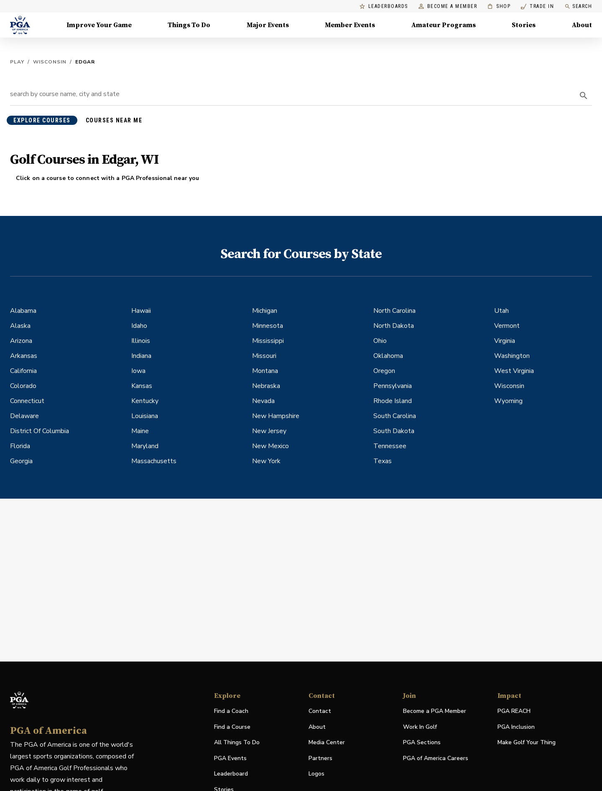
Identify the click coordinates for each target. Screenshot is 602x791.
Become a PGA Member (434, 711)
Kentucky (144, 401)
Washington (512, 355)
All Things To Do (237, 742)
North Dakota (393, 325)
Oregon (384, 370)
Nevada (263, 401)
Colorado (23, 385)
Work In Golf (420, 727)
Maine (140, 431)
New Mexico (270, 446)
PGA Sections (422, 742)
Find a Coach (231, 711)
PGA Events (230, 758)
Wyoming (508, 401)
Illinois (140, 340)
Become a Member (447, 6)
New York (266, 461)
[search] (583, 95)
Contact (320, 711)
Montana (265, 370)
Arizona (21, 340)
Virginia (504, 340)
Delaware (24, 416)
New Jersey (269, 431)
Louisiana (144, 416)
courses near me (114, 120)
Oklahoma (388, 355)
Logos (316, 774)
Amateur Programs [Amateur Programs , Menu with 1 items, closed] (443, 25)
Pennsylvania (392, 385)
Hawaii (141, 310)
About (317, 727)
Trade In (537, 6)
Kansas (141, 385)
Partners (320, 758)
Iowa (138, 370)
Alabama (23, 310)
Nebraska (266, 385)
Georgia (21, 461)
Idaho (139, 325)
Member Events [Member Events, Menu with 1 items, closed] (350, 25)
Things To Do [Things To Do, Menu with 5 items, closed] (189, 25)
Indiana (141, 355)
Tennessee (389, 446)
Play (17, 61)
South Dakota (393, 431)
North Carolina (394, 310)
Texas (382, 461)
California (23, 370)
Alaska (20, 325)
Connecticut (27, 401)
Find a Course (232, 727)
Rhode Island (392, 401)
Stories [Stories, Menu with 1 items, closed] (524, 25)
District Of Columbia (39, 431)
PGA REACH (514, 711)
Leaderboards (384, 6)
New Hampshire (275, 416)
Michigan (264, 310)
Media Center (327, 742)
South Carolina (394, 416)
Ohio (380, 340)
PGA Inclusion (516, 727)
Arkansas (23, 355)
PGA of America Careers (435, 758)
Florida (20, 446)
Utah (501, 310)
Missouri (264, 355)
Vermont (507, 325)
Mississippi (268, 340)
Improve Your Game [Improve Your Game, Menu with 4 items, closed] (99, 25)
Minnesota (267, 325)
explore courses (42, 120)
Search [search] (578, 6)
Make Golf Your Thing (526, 742)
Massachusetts (153, 461)
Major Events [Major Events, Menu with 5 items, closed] (268, 25)
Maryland (144, 446)
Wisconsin (49, 61)
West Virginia (514, 370)
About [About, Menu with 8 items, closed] (582, 25)
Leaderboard (231, 774)
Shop (498, 6)
